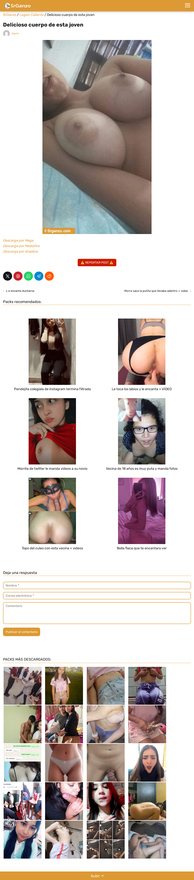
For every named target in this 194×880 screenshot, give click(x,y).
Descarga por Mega (18, 240)
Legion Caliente (32, 15)
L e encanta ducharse (20, 291)
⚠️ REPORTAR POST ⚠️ (97, 262)
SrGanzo (9, 15)
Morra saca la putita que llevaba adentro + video (156, 291)
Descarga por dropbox (20, 251)
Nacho (15, 33)
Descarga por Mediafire (21, 246)
